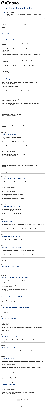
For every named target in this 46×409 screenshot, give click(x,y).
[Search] (11, 25)
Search (3, 23)
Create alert (9, 17)
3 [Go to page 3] (24, 399)
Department (26, 23)
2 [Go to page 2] (21, 399)
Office (3, 27)
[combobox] (2, 29)
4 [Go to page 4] (27, 399)
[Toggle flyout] (42, 24)
